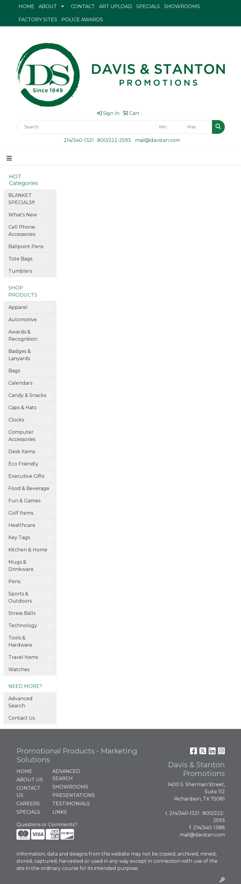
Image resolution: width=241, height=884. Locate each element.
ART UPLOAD (115, 6)
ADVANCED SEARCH (66, 774)
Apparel (18, 307)
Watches (18, 669)
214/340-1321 (79, 140)
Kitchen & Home (27, 550)
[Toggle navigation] (9, 158)
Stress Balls (21, 613)
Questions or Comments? (46, 824)
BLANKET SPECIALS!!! (21, 198)
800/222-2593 (114, 140)
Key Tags (19, 537)
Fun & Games (24, 501)
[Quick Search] (86, 127)
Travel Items (23, 657)
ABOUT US (29, 780)
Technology (22, 625)
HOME (26, 6)
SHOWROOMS (182, 6)
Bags (14, 371)
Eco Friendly (23, 464)
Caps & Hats (22, 407)
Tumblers (20, 271)
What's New (22, 215)
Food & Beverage (28, 488)
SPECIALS (148, 6)
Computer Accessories (21, 435)
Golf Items (20, 513)
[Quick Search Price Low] (170, 127)
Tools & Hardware (20, 641)
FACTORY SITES (38, 19)
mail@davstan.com (157, 140)
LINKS (59, 812)
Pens (14, 581)
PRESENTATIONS (66, 795)
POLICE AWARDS (82, 19)
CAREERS (28, 803)
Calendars (20, 383)
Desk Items (21, 451)
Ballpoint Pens (25, 246)
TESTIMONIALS (66, 803)
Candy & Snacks (27, 395)
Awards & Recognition (22, 335)
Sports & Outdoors (20, 597)
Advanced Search (20, 702)
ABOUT (48, 6)
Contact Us (21, 718)
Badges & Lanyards (19, 354)
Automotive (22, 319)
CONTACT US (28, 791)
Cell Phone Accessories (21, 230)
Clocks (16, 420)
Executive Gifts (26, 476)
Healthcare (21, 525)
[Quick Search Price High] (198, 127)
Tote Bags (20, 259)
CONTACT (83, 6)
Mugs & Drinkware (21, 565)
